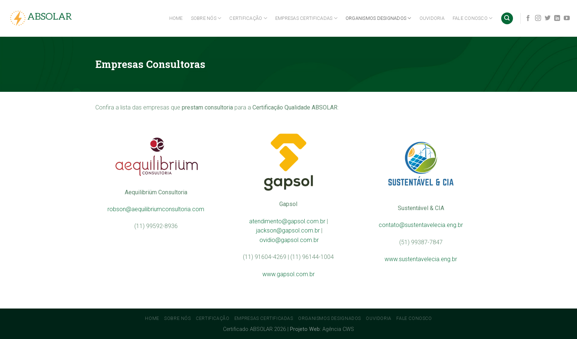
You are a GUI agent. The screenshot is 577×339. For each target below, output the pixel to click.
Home (176, 18)
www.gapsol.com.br (288, 274)
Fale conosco (473, 18)
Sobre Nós (206, 18)
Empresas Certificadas (306, 18)
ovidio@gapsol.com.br (289, 240)
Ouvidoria (432, 18)
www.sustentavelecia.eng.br (421, 259)
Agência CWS (338, 329)
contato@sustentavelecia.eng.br (421, 224)
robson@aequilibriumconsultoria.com (155, 209)
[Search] (507, 18)
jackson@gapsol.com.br (288, 230)
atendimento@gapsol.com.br (287, 221)
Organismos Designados (378, 18)
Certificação (248, 18)
